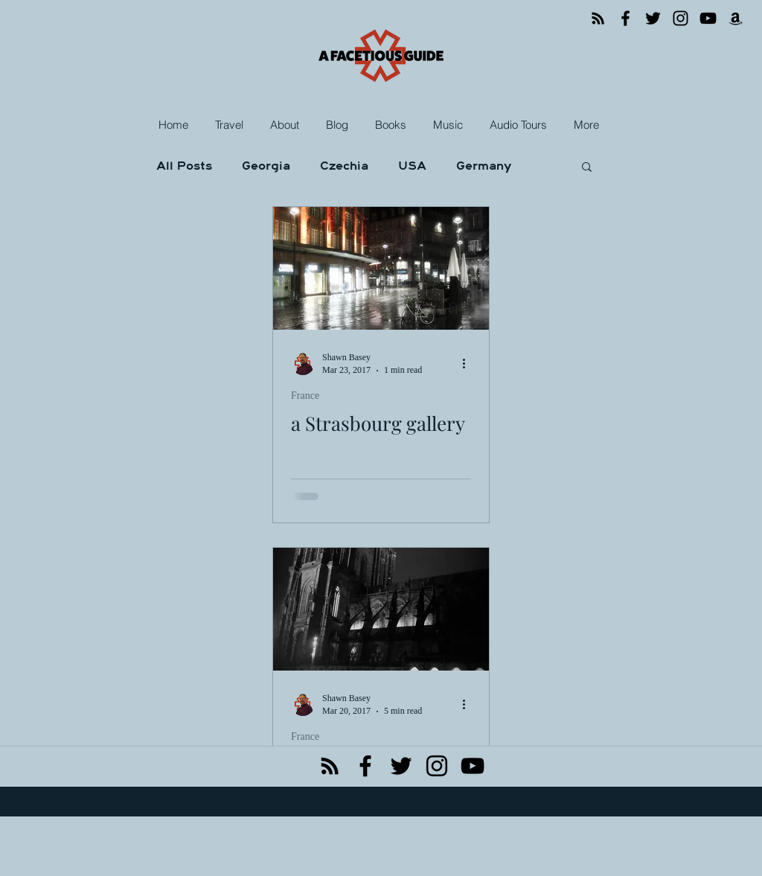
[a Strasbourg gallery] (381, 268)
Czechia (344, 166)
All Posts (184, 166)
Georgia (266, 166)
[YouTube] (708, 18)
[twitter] (401, 766)
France (305, 395)
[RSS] (598, 18)
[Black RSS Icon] (330, 766)
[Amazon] (736, 18)
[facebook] (365, 766)
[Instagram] (680, 18)
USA (412, 166)
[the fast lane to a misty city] (381, 609)
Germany (483, 166)
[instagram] (437, 766)
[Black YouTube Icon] (472, 766)
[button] (230, 125)
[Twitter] (653, 18)
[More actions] (469, 363)
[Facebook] (625, 18)
